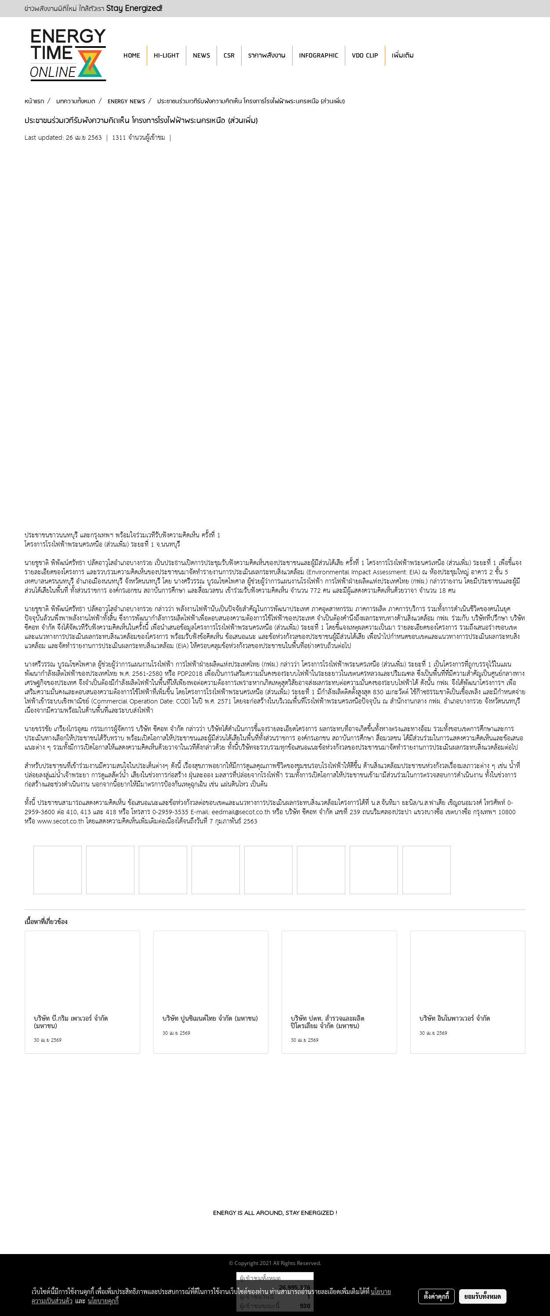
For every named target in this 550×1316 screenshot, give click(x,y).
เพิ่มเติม (403, 56)
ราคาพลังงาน (267, 56)
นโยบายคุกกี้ (103, 1301)
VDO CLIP (365, 56)
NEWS (201, 56)
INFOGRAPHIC (318, 56)
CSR (229, 56)
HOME (131, 56)
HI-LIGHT (166, 56)
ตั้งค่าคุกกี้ (436, 1296)
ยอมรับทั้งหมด (482, 1296)
